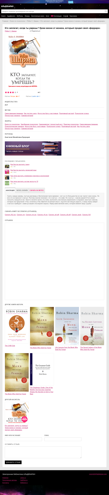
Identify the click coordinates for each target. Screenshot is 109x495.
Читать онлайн (22, 190)
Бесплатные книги (37, 16)
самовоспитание (27, 115)
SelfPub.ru (24, 480)
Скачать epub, (77, 215)
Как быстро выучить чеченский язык (23, 170)
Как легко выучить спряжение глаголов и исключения (29, 176)
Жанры (27, 16)
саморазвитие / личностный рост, (51, 124)
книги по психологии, (12, 124)
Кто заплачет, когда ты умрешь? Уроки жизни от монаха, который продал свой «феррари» (16, 428)
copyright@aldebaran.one (98, 474)
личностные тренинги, (13, 115)
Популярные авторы (9, 480)
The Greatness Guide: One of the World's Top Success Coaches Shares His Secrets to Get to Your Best (41, 391)
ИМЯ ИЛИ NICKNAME (13, 435)
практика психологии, (71, 124)
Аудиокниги (11, 16)
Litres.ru (23, 478)
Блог (47, 16)
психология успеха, (82, 113)
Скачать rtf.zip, (42, 215)
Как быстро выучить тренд (19, 164)
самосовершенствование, (14, 113)
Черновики (73, 16)
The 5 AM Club (10, 346)
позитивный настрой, (66, 113)
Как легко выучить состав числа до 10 (24, 181)
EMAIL (46, 435)
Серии (65, 16)
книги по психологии (17, 21)
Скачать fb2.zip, (10, 215)
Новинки (5, 478)
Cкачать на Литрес (37, 190)
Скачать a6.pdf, (65, 215)
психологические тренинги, (14, 126)
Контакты (5, 483)
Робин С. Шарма (33, 21)
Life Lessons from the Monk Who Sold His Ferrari (66, 348)
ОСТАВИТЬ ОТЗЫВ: (12, 444)
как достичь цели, (30, 113)
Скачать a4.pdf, (54, 215)
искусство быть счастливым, (48, 113)
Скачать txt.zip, (31, 215)
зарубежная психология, (29, 124)
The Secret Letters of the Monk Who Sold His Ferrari (91, 348)
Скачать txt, (21, 215)
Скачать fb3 (86, 215)
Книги (3, 16)
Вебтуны (20, 16)
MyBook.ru (24, 483)
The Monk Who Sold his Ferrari (40, 348)
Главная (5, 21)
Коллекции (58, 16)
